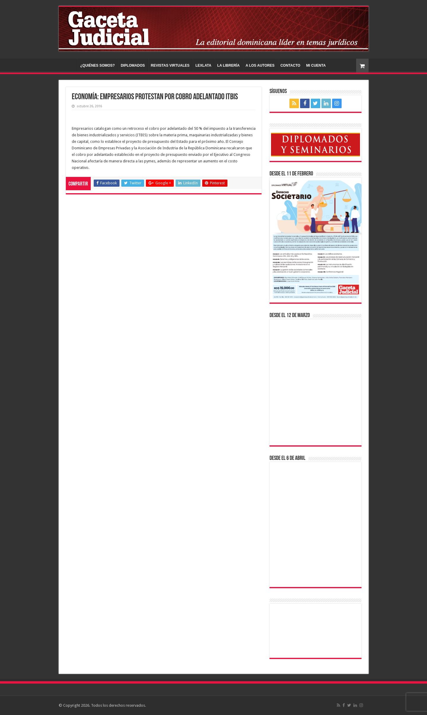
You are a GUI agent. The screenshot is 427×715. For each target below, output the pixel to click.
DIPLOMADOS (133, 65)
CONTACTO (290, 65)
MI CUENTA (316, 65)
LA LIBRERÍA (228, 65)
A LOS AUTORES (260, 65)
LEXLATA (203, 65)
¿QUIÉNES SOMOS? (97, 65)
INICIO (69, 65)
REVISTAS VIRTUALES (170, 65)
